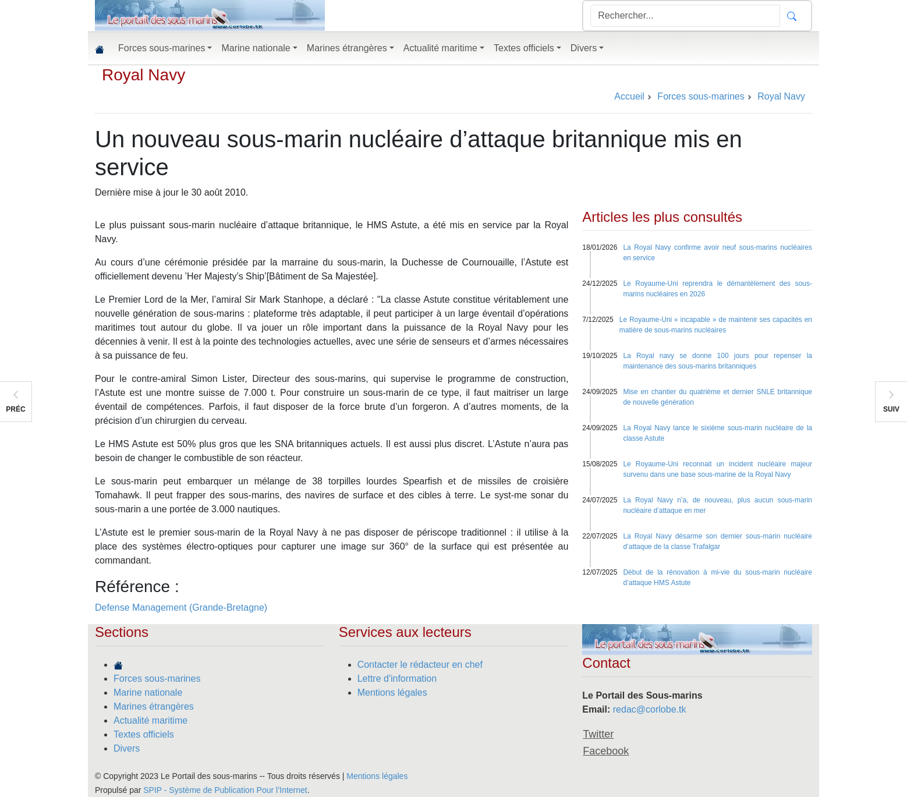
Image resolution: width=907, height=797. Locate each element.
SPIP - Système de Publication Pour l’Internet (225, 790)
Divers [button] (584, 48)
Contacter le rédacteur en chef (420, 665)
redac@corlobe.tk (649, 709)
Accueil (629, 96)
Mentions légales (392, 692)
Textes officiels (144, 734)
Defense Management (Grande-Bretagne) (181, 607)
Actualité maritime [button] (440, 48)
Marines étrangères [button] (347, 48)
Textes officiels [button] (524, 48)
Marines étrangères (154, 706)
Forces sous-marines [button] (161, 48)
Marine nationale (148, 692)
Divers (127, 748)
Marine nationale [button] (255, 48)
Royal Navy (143, 75)
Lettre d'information (397, 678)
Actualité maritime (150, 720)
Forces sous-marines (157, 678)
